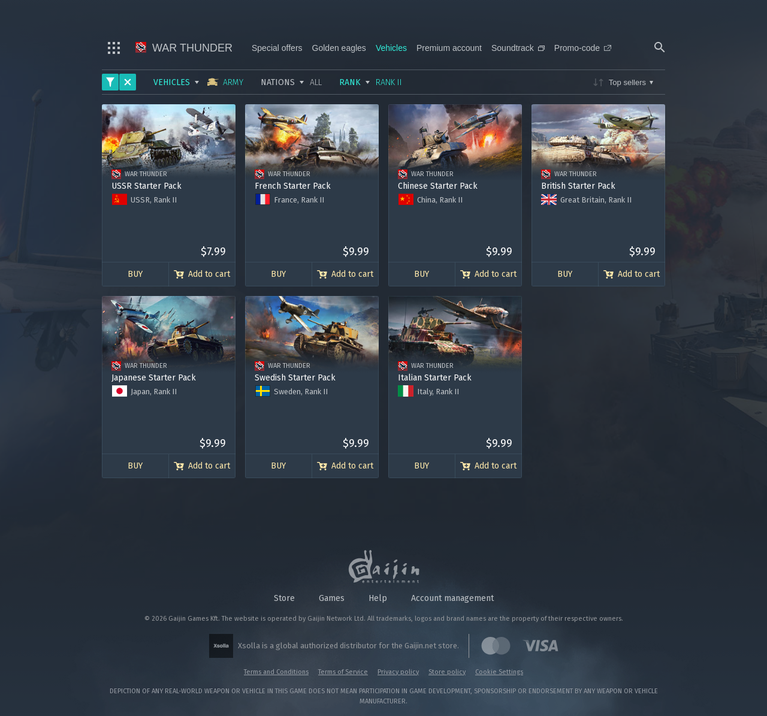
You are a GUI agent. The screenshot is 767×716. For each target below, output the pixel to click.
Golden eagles (339, 48)
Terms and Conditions (276, 672)
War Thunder (183, 48)
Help (378, 598)
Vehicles (391, 48)
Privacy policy (398, 672)
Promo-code (582, 48)
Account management (452, 598)
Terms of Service (343, 672)
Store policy (447, 672)
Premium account (449, 48)
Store (284, 598)
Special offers (277, 48)
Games (332, 598)
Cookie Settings (499, 672)
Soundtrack (518, 48)
